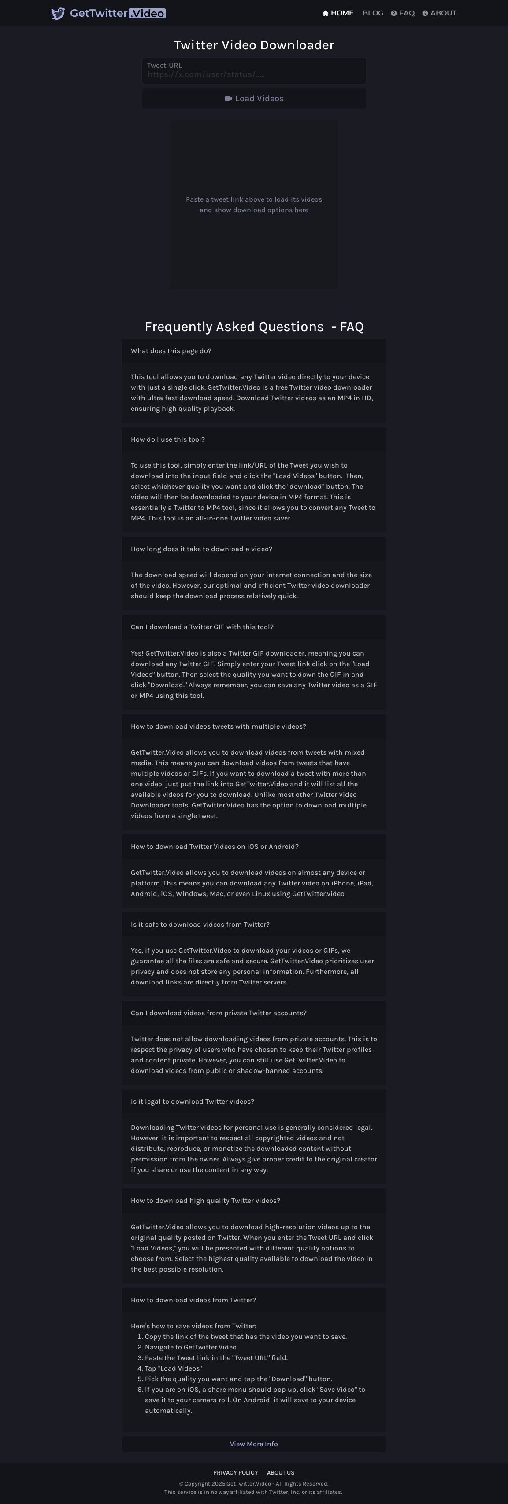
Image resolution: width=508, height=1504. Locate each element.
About (439, 13)
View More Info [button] (254, 1444)
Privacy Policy (235, 1472)
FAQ (402, 13)
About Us (281, 1472)
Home (338, 13)
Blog (372, 13)
